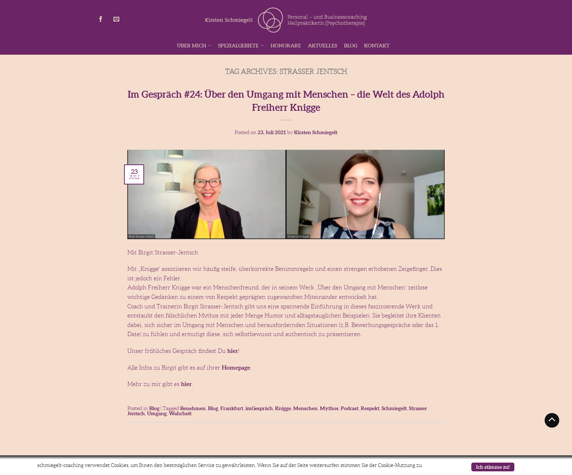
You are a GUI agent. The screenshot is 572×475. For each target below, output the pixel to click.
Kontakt (377, 45)
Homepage (236, 367)
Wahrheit (180, 413)
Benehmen (193, 408)
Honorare (286, 45)
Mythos (329, 408)
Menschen (305, 408)
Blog (350, 45)
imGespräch (259, 408)
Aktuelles (322, 45)
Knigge (283, 408)
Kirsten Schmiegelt (315, 132)
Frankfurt (231, 408)
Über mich (191, 45)
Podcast (350, 408)
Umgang (157, 413)
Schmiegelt (394, 408)
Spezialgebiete (238, 45)
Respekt (370, 408)
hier (232, 350)
